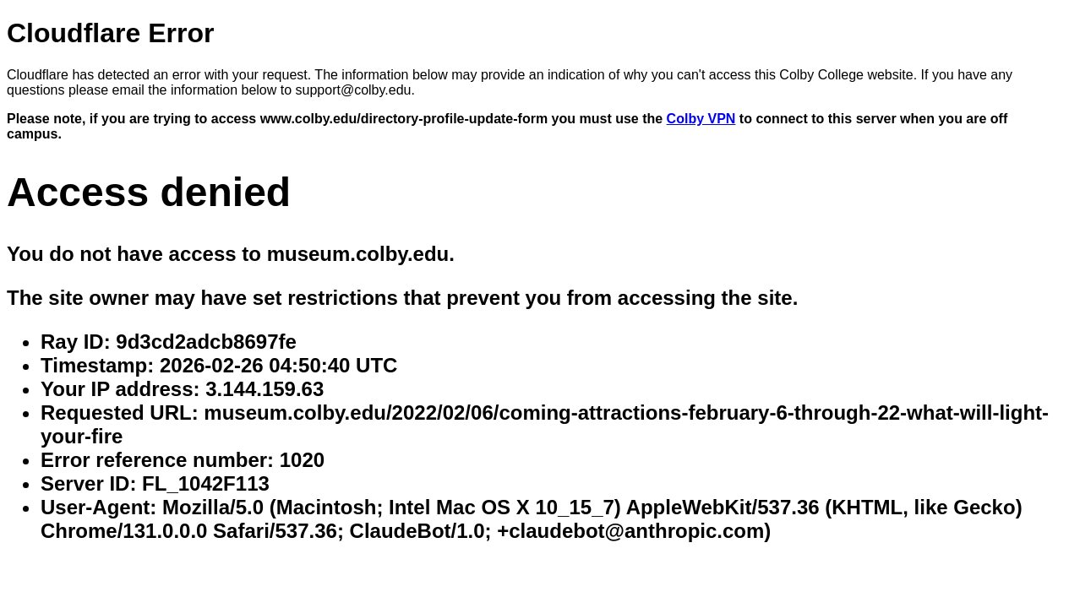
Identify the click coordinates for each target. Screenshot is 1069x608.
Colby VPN (701, 118)
